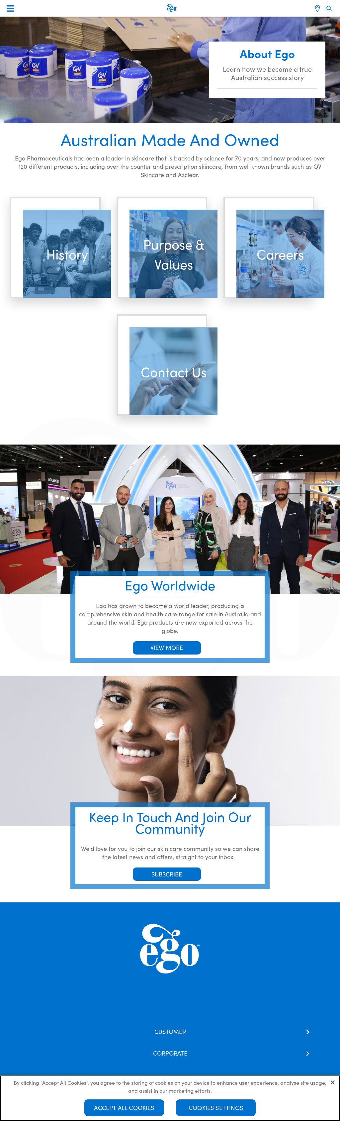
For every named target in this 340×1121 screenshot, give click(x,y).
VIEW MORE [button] (166, 647)
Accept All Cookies (124, 1107)
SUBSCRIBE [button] (166, 874)
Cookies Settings (216, 1107)
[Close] (332, 1082)
